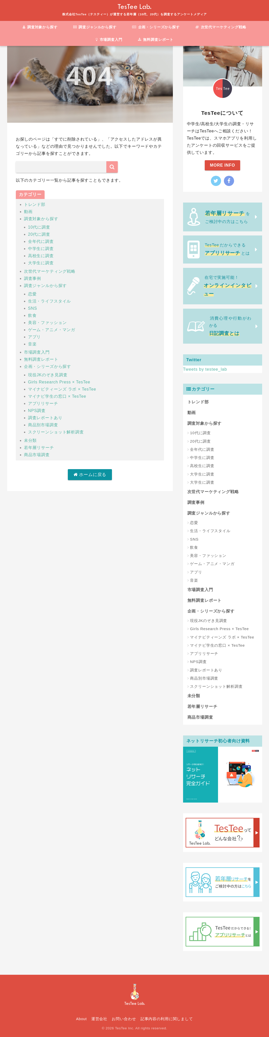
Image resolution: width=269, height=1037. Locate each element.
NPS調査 (37, 410)
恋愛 (32, 294)
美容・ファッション (47, 322)
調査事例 (32, 278)
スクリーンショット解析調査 (56, 432)
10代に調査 (39, 227)
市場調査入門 (109, 40)
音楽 (32, 344)
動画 (28, 211)
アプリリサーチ (43, 403)
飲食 (32, 315)
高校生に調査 (41, 256)
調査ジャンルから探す (95, 27)
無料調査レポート (155, 40)
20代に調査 (39, 234)
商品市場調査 (37, 455)
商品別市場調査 (43, 425)
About (81, 1019)
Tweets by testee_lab (205, 369)
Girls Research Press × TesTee (59, 382)
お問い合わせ (124, 1019)
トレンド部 (34, 204)
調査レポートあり (45, 418)
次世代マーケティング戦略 (220, 27)
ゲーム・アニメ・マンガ (51, 330)
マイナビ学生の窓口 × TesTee (57, 396)
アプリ (34, 337)
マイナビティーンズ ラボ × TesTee (62, 389)
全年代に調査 (41, 241)
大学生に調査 (41, 263)
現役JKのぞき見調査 (48, 375)
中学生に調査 (41, 248)
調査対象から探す (40, 27)
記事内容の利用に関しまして (166, 1019)
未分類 (30, 440)
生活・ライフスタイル (49, 301)
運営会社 (99, 1019)
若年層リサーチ (39, 447)
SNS (32, 308)
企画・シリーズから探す (156, 27)
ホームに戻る (90, 474)
